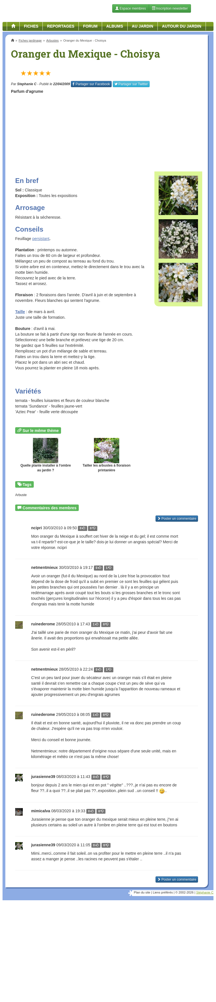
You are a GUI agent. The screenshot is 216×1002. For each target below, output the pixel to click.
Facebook (91, 84)
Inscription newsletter (170, 8)
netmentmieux (44, 567)
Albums (114, 26)
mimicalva (40, 811)
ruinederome (43, 624)
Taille (20, 311)
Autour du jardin (181, 26)
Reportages (60, 26)
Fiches (31, 26)
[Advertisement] (106, 131)
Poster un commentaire (176, 879)
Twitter (131, 84)
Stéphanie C (204, 892)
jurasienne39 (43, 776)
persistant (41, 238)
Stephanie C (27, 84)
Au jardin (142, 26)
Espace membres (130, 8)
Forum (90, 26)
